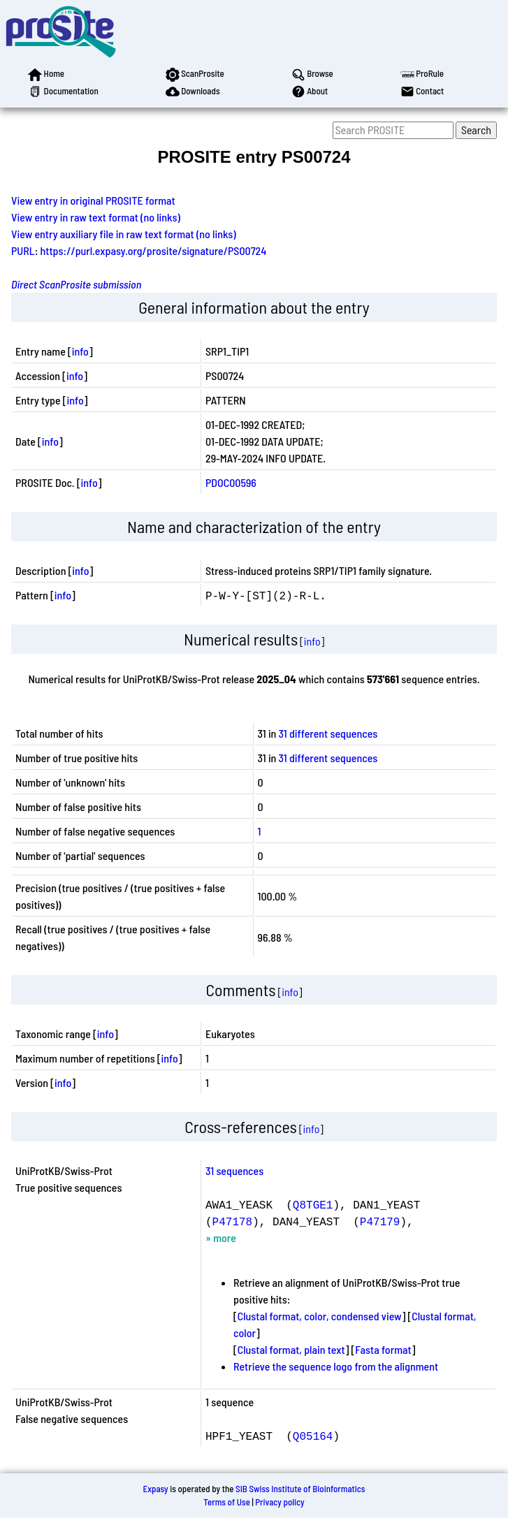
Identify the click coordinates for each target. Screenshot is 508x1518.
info (80, 351)
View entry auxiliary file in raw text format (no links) (123, 233)
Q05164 (313, 1435)
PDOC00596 (230, 482)
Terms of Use (226, 1502)
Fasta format (383, 1349)
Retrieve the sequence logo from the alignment (335, 1366)
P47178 (232, 1221)
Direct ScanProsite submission (76, 284)
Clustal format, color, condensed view (320, 1315)
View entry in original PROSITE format (93, 200)
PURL (23, 250)
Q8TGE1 (313, 1204)
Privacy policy (279, 1502)
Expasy (155, 1488)
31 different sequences (328, 733)
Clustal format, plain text (291, 1349)
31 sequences (234, 1170)
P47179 (380, 1221)
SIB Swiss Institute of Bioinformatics (300, 1488)
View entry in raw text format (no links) (95, 217)
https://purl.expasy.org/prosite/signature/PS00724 (154, 250)
